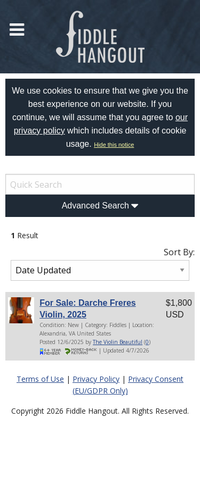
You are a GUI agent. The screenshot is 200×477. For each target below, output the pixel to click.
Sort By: (179, 252)
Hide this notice (114, 144)
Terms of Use (40, 379)
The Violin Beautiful (117, 342)
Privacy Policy (96, 379)
